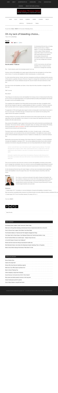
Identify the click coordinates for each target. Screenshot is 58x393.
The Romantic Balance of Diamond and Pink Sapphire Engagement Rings (21, 232)
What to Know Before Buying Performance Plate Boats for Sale (19, 247)
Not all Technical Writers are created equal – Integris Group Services (20, 237)
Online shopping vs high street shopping (14, 272)
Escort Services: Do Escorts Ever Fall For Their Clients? (17, 275)
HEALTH (11, 199)
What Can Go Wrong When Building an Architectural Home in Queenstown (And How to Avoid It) (26, 227)
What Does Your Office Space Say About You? (15, 267)
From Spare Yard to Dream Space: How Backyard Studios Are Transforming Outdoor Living (25, 235)
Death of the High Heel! (10, 262)
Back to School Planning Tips (11, 270)
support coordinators (19, 126)
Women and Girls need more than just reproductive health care (19, 242)
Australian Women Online (29, 11)
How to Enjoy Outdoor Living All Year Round (14, 282)
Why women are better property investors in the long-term (18, 277)
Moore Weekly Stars (9, 260)
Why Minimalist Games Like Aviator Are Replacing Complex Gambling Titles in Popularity (24, 245)
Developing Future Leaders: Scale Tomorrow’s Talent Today (18, 225)
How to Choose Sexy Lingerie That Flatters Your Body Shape (18, 230)
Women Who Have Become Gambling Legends (15, 265)
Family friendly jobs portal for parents (13, 279)
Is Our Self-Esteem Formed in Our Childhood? (15, 240)
